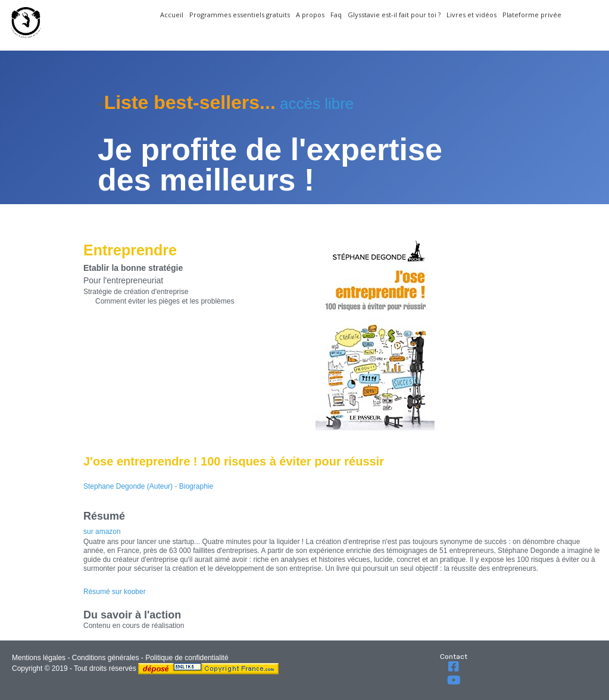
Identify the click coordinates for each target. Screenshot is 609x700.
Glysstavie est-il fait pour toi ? (394, 14)
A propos (310, 14)
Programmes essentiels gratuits (239, 14)
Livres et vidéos (471, 14)
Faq (336, 14)
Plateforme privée (531, 14)
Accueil (171, 14)
